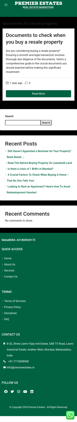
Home (7, 258)
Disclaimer (10, 313)
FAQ (6, 319)
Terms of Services (15, 301)
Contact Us (11, 276)
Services (9, 270)
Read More (38, 93)
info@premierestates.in (21, 367)
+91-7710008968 (18, 361)
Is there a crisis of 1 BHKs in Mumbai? (30, 168)
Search (9, 116)
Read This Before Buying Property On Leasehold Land (40, 163)
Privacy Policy (12, 307)
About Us (9, 264)
